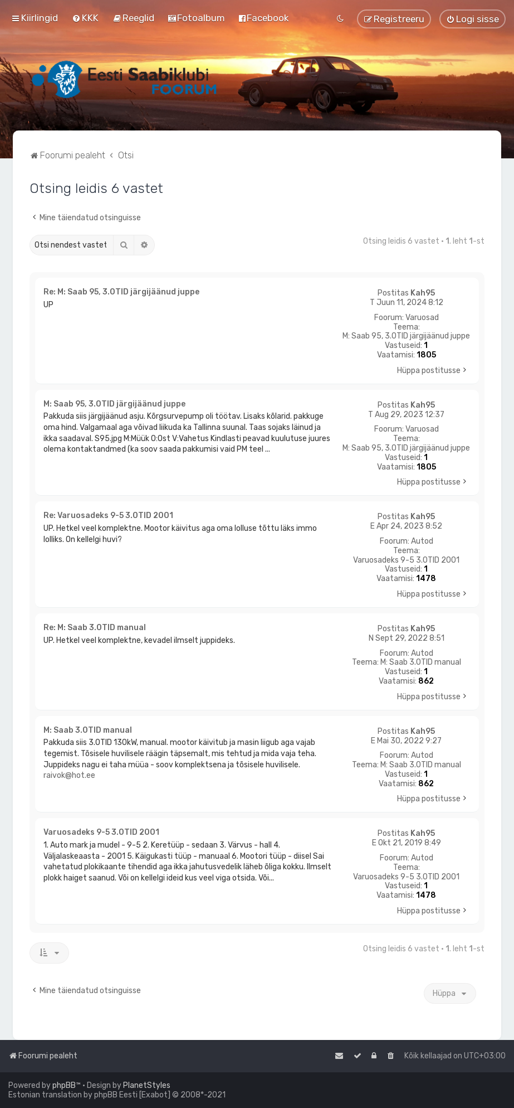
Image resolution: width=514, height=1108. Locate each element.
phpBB (64, 1085)
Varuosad (422, 317)
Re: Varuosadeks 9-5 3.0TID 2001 (108, 515)
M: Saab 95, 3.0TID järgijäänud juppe (406, 336)
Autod (422, 541)
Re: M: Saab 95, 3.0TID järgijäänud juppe (121, 292)
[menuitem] (85, 17)
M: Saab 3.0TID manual (420, 662)
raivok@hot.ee (69, 775)
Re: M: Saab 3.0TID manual (94, 627)
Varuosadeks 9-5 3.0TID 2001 (406, 560)
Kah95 (422, 293)
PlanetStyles (146, 1085)
